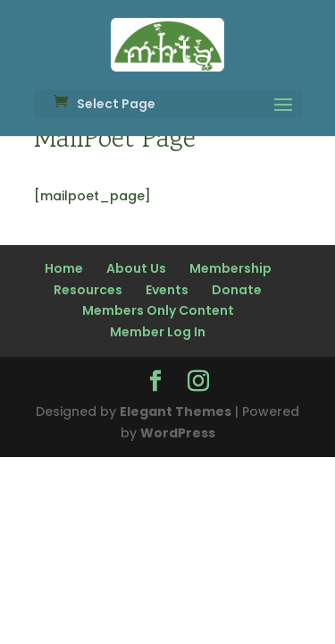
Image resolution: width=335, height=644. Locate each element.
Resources (88, 290)
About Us (136, 268)
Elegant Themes (175, 411)
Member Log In (157, 332)
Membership (230, 268)
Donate (237, 290)
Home (64, 268)
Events (167, 290)
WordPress (177, 433)
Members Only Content (158, 310)
